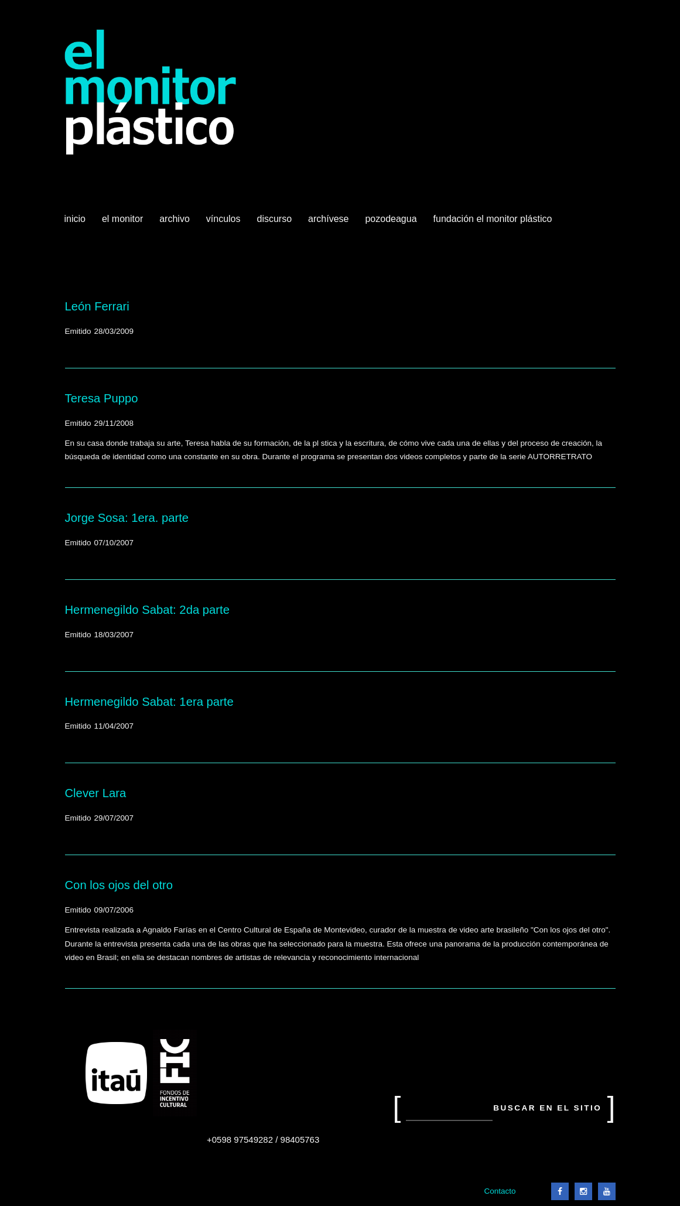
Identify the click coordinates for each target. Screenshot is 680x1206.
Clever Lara (96, 793)
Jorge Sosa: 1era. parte (127, 517)
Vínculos (224, 223)
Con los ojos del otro (119, 885)
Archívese (328, 219)
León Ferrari (97, 306)
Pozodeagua (392, 223)
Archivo (175, 223)
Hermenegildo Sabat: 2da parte (147, 609)
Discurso (274, 219)
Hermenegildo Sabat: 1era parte (149, 701)
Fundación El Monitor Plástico (492, 219)
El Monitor (123, 223)
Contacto (499, 1191)
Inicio (75, 219)
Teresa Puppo (101, 398)
